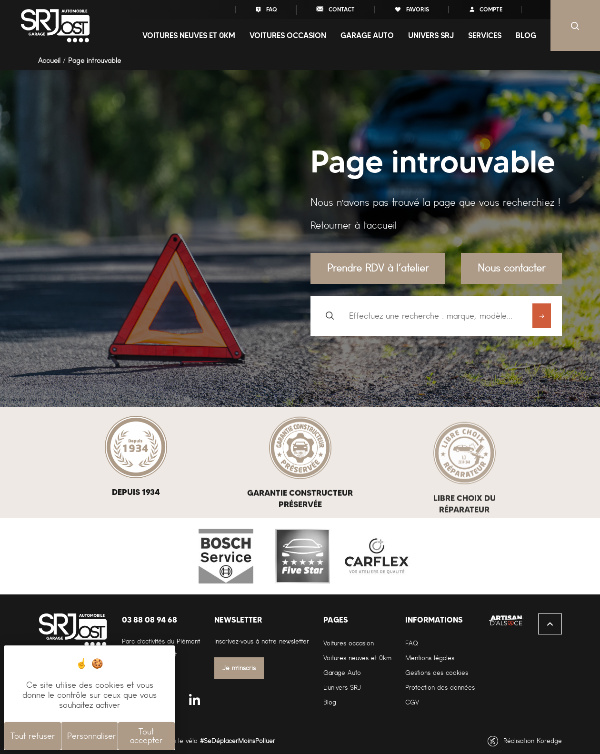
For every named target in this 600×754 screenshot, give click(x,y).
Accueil (49, 60)
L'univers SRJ (342, 688)
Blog (526, 35)
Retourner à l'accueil (353, 225)
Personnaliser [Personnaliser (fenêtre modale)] (91, 736)
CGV (412, 702)
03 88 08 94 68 (149, 619)
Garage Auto (342, 673)
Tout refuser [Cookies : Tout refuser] (32, 736)
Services (484, 35)
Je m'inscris (239, 668)
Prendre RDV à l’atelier (378, 267)
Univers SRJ (431, 35)
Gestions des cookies (436, 673)
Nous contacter (511, 267)
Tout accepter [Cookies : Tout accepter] (146, 735)
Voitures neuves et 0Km (188, 35)
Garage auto (367, 35)
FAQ (266, 9)
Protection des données (440, 688)
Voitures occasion (288, 35)
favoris (411, 9)
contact (335, 8)
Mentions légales (429, 658)
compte (485, 9)
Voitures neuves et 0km (357, 658)
